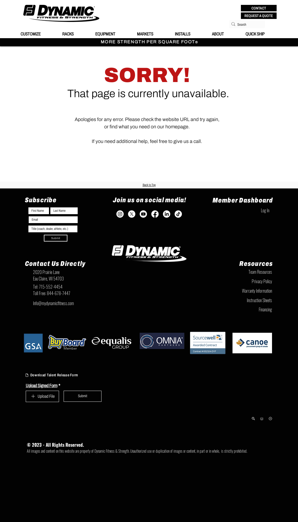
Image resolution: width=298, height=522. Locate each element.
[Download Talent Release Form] (59, 375)
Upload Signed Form (43, 386)
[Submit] (55, 238)
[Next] (270, 418)
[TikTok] (178, 214)
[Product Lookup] (253, 418)
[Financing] (245, 309)
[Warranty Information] (245, 290)
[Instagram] (120, 214)
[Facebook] (155, 214)
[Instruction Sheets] (245, 300)
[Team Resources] (245, 272)
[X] (131, 214)
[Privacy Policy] (245, 281)
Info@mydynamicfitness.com (53, 303)
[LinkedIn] (166, 214)
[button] (259, 8)
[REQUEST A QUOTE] (259, 15)
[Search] (245, 24)
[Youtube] (143, 214)
